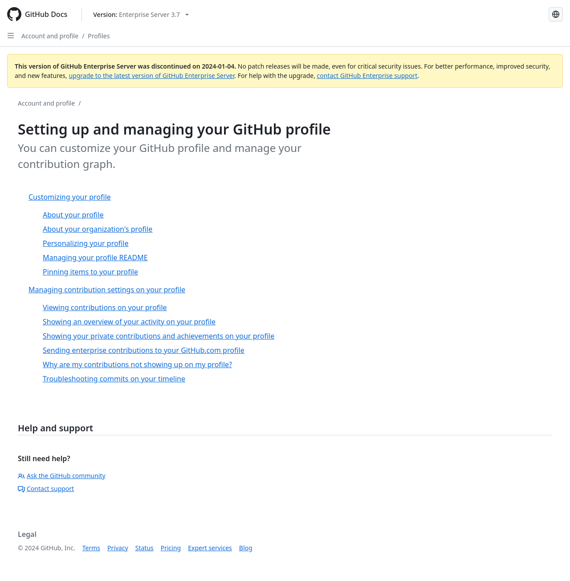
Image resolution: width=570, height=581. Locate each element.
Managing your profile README (95, 257)
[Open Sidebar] (11, 36)
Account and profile (49, 36)
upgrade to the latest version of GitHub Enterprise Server (151, 75)
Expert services (210, 548)
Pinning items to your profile (90, 272)
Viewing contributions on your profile (105, 307)
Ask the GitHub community (62, 475)
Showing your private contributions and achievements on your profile (158, 336)
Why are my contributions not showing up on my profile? (137, 364)
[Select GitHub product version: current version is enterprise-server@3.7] (141, 14)
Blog (245, 548)
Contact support (46, 488)
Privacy (117, 548)
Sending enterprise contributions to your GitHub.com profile (143, 350)
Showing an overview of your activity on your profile (129, 322)
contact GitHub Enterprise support (367, 75)
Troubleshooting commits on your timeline (114, 379)
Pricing (171, 548)
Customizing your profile (69, 197)
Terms (91, 548)
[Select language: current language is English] (556, 14)
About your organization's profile (97, 229)
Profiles (99, 36)
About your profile (73, 215)
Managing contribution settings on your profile (106, 290)
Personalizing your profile (85, 243)
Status (144, 548)
